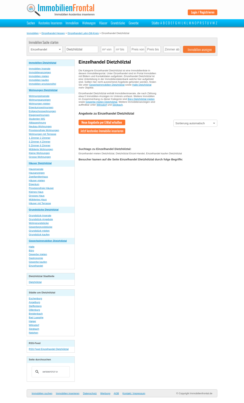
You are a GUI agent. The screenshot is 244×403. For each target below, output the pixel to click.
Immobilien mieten (39, 76)
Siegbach (34, 328)
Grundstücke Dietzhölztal (44, 209)
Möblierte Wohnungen (41, 149)
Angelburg (34, 302)
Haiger (32, 321)
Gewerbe (134, 22)
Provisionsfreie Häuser (41, 188)
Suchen (31, 22)
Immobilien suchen (42, 393)
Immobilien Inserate (39, 68)
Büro (31, 250)
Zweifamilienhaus (38, 176)
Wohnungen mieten (39, 103)
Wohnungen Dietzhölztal (43, 90)
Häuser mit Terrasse (40, 203)
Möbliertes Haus (38, 199)
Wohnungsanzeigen (40, 99)
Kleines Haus (36, 191)
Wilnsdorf (34, 325)
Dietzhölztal (35, 282)
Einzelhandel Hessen (53, 33)
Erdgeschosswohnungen (42, 111)
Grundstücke (118, 22)
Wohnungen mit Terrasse (42, 134)
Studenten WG (37, 118)
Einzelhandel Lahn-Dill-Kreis (83, 33)
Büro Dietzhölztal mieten (141, 99)
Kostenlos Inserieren (50, 22)
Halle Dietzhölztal (141, 84)
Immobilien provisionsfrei (42, 83)
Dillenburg (34, 309)
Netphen (33, 332)
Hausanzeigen (37, 172)
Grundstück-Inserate (40, 215)
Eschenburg (35, 298)
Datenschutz (90, 393)
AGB (116, 393)
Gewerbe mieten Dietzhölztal (101, 101)
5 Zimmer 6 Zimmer (39, 145)
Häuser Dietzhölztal (40, 163)
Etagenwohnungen (39, 115)
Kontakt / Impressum (134, 393)
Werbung (105, 393)
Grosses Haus (36, 195)
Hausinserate (36, 169)
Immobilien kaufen (39, 80)
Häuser (103, 22)
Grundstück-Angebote (41, 219)
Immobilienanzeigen (40, 72)
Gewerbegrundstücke (40, 226)
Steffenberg (35, 306)
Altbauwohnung (37, 122)
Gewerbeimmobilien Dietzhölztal (48, 240)
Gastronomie (36, 258)
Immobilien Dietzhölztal (42, 62)
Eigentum (34, 184)
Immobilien (72, 22)
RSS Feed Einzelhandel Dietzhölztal (49, 349)
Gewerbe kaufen (38, 261)
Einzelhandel (36, 265)
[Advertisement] (188, 90)
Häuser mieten (37, 180)
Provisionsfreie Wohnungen (44, 130)
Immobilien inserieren (67, 393)
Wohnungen (89, 22)
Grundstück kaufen (39, 234)
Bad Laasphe (36, 317)
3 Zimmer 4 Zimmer (39, 141)
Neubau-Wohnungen (40, 126)
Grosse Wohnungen (40, 156)
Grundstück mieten (39, 230)
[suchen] (50, 372)
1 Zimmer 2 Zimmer (39, 137)
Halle (32, 246)
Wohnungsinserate (39, 96)
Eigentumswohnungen (41, 107)
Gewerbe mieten (38, 254)
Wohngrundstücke (39, 223)
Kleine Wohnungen (39, 153)
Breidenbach (36, 313)
